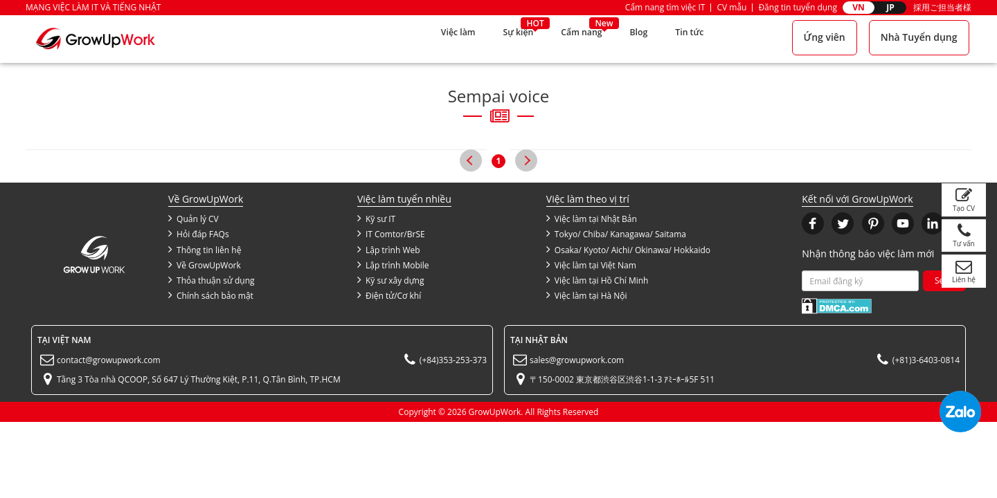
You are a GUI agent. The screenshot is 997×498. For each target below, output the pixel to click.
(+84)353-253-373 (453, 360)
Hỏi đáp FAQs (198, 234)
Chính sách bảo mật (210, 295)
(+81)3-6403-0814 (926, 360)
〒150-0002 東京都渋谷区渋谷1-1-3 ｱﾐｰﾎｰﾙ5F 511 (622, 379)
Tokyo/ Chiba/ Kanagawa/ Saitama (616, 234)
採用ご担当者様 (942, 7)
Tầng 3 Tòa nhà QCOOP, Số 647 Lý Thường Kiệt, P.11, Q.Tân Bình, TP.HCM (199, 379)
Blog (637, 38)
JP (890, 7)
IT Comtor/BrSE (391, 234)
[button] (813, 223)
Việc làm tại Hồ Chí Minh (597, 280)
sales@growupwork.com (577, 360)
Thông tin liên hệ (204, 249)
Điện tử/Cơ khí (389, 295)
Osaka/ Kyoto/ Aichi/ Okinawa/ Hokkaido (628, 249)
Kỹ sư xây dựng (390, 280)
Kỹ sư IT (376, 218)
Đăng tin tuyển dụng (797, 7)
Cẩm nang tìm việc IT (665, 7)
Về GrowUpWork (204, 265)
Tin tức (691, 38)
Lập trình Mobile (393, 265)
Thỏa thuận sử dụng (211, 280)
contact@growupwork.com (109, 360)
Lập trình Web (388, 249)
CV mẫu (731, 7)
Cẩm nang (576, 38)
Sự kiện (507, 38)
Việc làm (442, 38)
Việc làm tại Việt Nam (591, 265)
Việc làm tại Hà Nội (586, 295)
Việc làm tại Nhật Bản (591, 218)
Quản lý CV (193, 218)
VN (858, 7)
